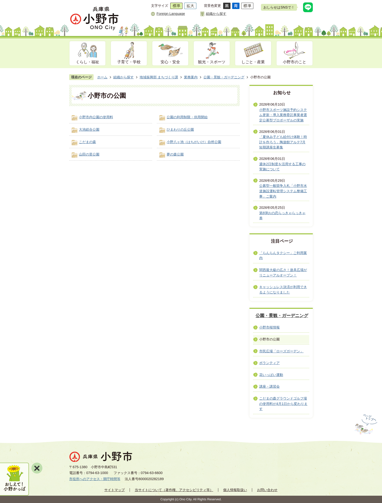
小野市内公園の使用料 (96, 117)
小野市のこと (294, 62)
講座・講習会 (269, 386)
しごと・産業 (253, 62)
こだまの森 (87, 142)
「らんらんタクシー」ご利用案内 (283, 255)
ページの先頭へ (365, 424)
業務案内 (191, 77)
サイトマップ (114, 490)
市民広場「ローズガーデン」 (281, 351)
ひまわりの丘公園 (180, 129)
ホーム (102, 77)
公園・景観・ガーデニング (223, 77)
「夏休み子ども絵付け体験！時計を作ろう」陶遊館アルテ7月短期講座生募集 (283, 142)
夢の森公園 (175, 154)
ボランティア (269, 363)
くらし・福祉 (87, 62)
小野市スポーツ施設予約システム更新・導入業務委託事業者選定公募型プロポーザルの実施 (283, 115)
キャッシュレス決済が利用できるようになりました (283, 289)
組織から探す (216, 14)
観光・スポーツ (211, 62)
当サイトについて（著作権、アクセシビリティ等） (174, 490)
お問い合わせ (267, 490)
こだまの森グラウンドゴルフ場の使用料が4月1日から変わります (283, 403)
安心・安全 (170, 62)
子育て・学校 (129, 62)
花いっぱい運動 (271, 375)
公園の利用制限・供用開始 (187, 117)
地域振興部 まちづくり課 (159, 77)
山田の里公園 (89, 154)
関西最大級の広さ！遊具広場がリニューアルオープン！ (283, 272)
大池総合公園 (89, 129)
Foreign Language (170, 14)
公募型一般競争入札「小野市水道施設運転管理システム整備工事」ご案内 (283, 191)
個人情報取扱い (235, 490)
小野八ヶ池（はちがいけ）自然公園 (194, 142)
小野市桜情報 (269, 327)
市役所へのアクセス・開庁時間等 (94, 479)
